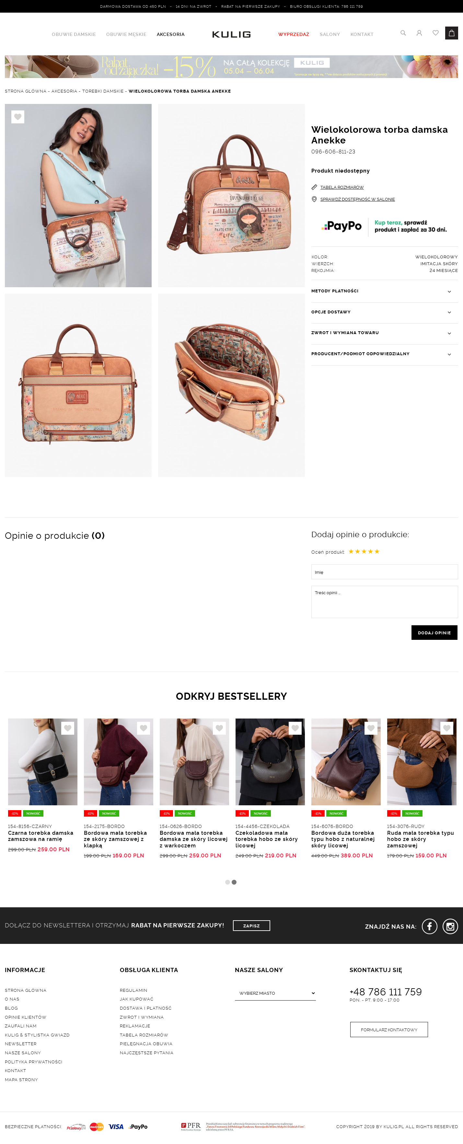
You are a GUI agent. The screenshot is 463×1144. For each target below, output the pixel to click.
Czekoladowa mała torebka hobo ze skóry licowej (267, 840)
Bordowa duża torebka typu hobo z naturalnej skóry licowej (343, 840)
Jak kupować (137, 1000)
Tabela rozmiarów (144, 1036)
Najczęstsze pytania (147, 1054)
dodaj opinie (434, 633)
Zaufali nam (21, 1027)
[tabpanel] (42, 799)
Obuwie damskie (74, 34)
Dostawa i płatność (146, 1009)
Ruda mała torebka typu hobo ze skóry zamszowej (420, 840)
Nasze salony (23, 1054)
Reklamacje (135, 1027)
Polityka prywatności (34, 1063)
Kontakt (362, 34)
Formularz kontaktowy (389, 1031)
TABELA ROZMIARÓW (337, 187)
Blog (11, 1009)
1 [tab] (227, 883)
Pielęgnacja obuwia (146, 1045)
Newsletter (21, 1045)
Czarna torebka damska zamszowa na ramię (41, 837)
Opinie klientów (26, 1018)
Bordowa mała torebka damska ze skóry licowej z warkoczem (194, 840)
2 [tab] (234, 883)
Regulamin (133, 991)
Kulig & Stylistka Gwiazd (37, 1036)
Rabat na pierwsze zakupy (250, 6)
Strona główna (26, 991)
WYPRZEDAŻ (293, 34)
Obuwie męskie (126, 34)
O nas (12, 1000)
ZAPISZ (251, 927)
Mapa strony (21, 1080)
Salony (330, 34)
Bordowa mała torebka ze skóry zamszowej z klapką (115, 840)
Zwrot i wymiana (142, 1018)
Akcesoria (171, 34)
